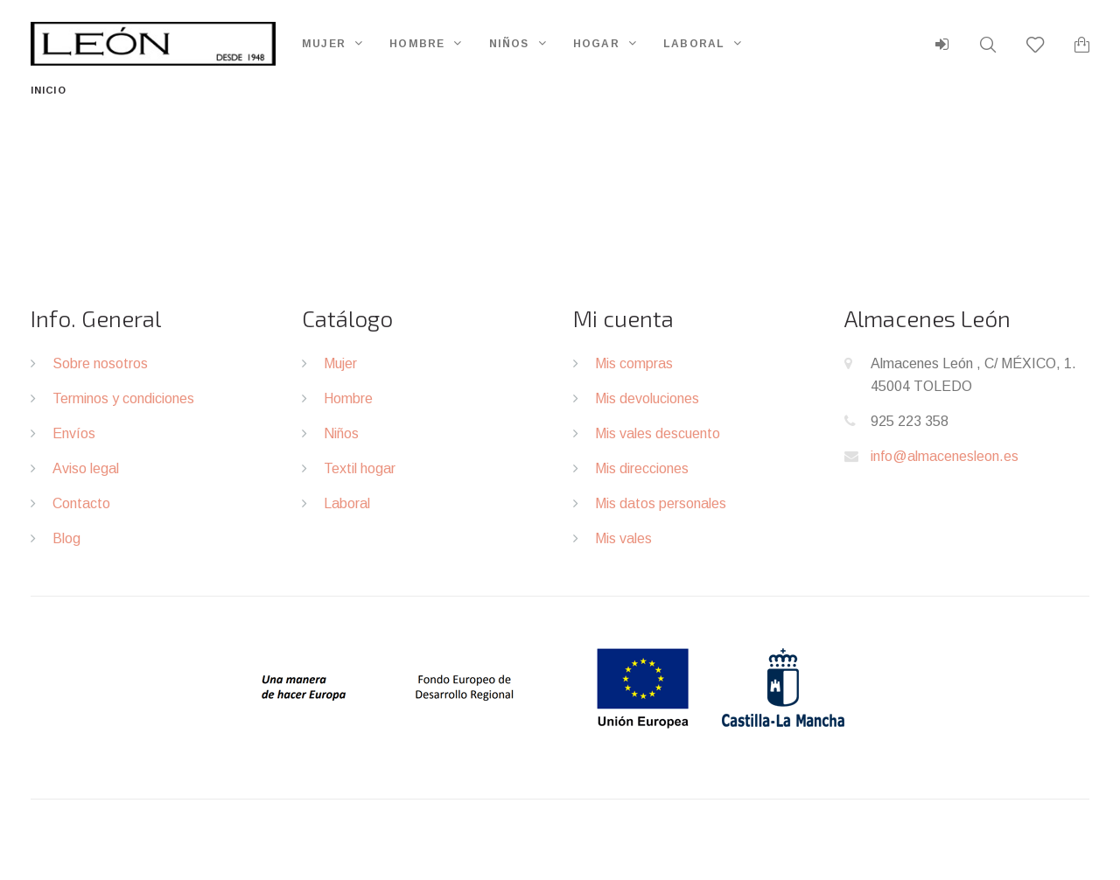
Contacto (81, 503)
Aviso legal (85, 468)
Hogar (596, 44)
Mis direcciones (642, 468)
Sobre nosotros (100, 363)
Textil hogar (360, 468)
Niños (509, 44)
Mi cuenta (623, 318)
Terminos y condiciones (123, 398)
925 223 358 (909, 421)
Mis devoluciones (647, 398)
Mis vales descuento (657, 433)
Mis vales (623, 538)
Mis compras (634, 363)
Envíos (73, 433)
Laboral (693, 44)
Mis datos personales (660, 503)
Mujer (324, 44)
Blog (66, 538)
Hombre (416, 44)
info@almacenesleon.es (944, 456)
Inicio (48, 90)
